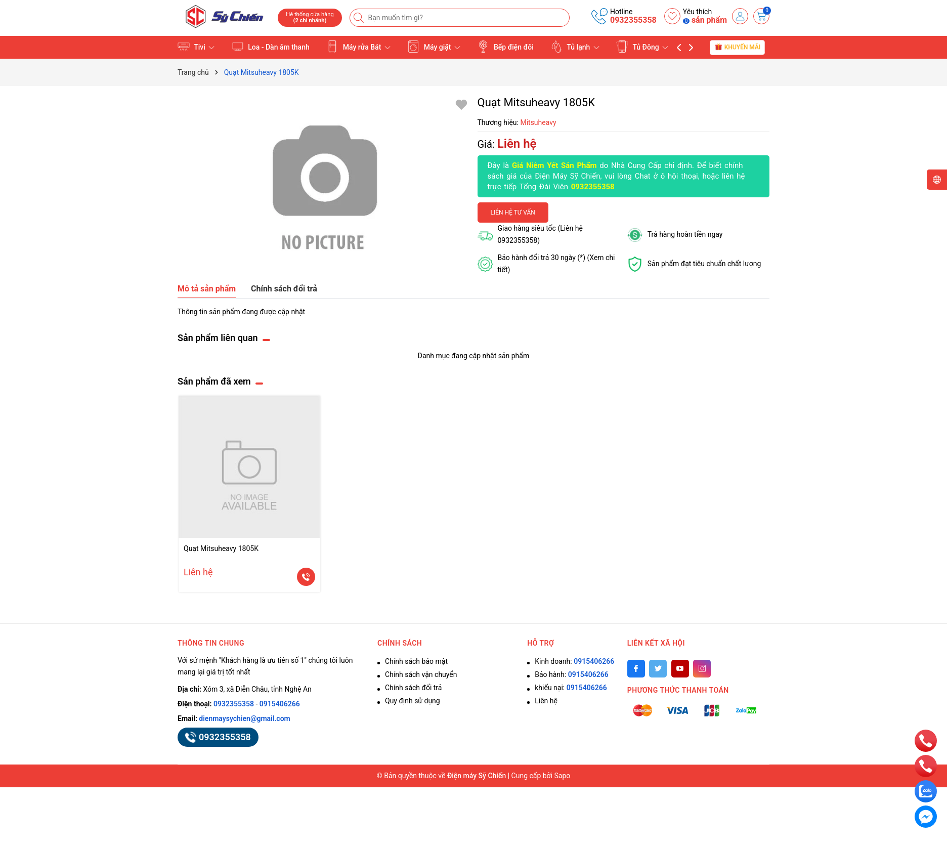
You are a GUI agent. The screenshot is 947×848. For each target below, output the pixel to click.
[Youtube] (680, 668)
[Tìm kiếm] (360, 18)
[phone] (926, 740)
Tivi (196, 46)
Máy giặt (433, 46)
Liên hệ (546, 701)
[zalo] (926, 791)
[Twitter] (658, 668)
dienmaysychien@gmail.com (244, 718)
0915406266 (280, 704)
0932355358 (633, 20)
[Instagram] (702, 668)
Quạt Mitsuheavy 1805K (221, 548)
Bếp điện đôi (505, 46)
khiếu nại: (571, 688)
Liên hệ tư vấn (513, 212)
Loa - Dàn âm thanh (271, 46)
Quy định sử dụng (412, 701)
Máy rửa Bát (358, 46)
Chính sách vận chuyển (421, 674)
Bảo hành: (571, 674)
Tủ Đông (642, 46)
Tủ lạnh (574, 46)
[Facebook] (636, 668)
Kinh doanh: (574, 661)
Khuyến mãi (737, 47)
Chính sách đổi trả (413, 688)
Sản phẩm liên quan (218, 337)
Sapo (562, 776)
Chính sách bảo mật (416, 661)
